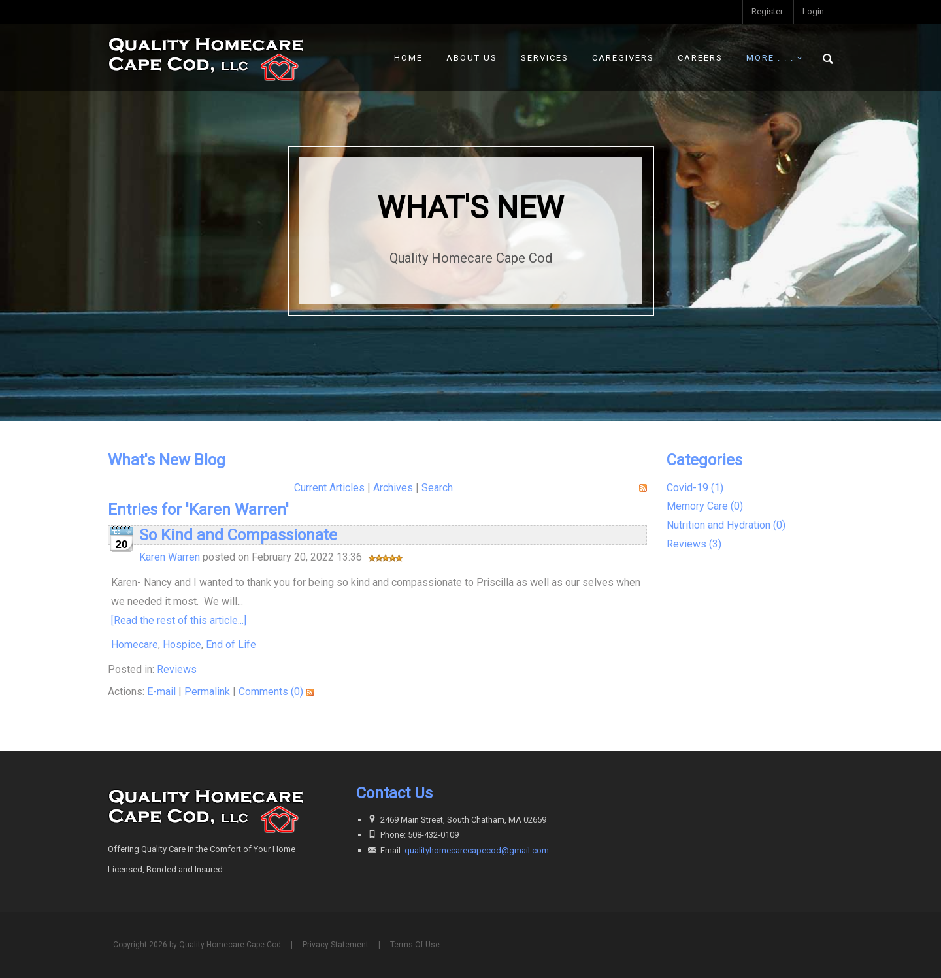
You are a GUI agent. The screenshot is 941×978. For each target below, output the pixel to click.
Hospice (182, 644)
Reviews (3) (694, 544)
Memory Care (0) (705, 506)
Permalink (207, 691)
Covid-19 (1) (695, 487)
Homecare (134, 644)
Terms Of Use (415, 944)
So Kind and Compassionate (238, 535)
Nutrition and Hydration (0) (726, 525)
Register (767, 11)
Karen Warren (169, 557)
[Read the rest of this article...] (178, 620)
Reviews (177, 669)
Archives (393, 487)
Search (437, 487)
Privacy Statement (336, 944)
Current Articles (329, 487)
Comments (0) (271, 691)
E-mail (161, 691)
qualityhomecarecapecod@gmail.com (476, 850)
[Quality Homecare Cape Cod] (206, 57)
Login (813, 11)
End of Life (231, 644)
